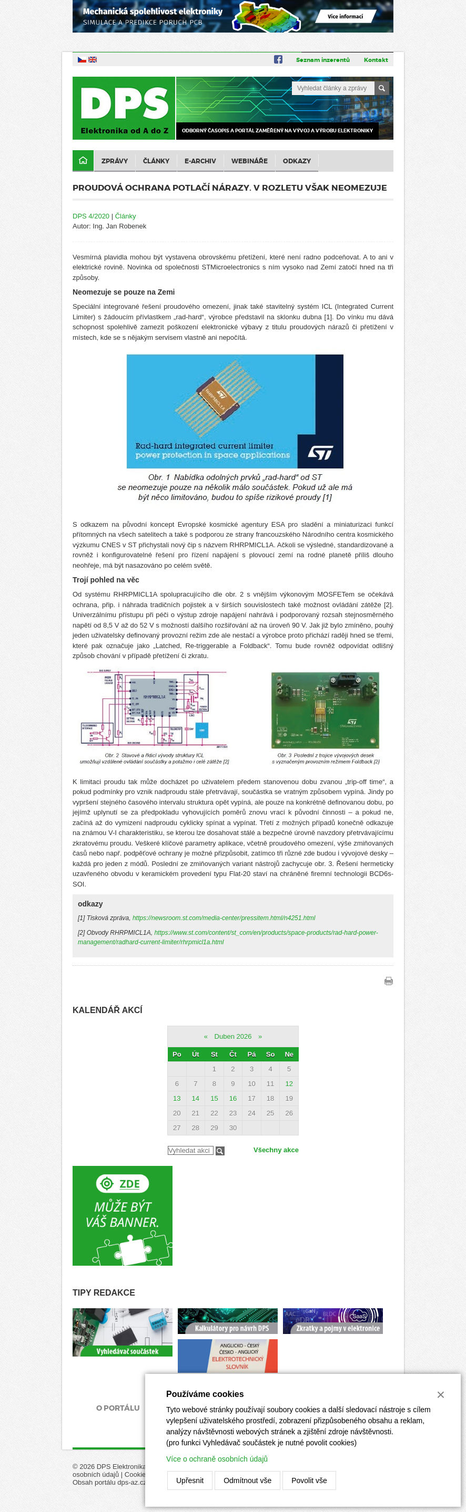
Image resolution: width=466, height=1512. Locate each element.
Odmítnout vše (247, 1480)
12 (288, 1084)
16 (233, 1098)
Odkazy (297, 161)
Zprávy (115, 161)
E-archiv (200, 161)
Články (156, 161)
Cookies (137, 1474)
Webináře (249, 161)
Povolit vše (309, 1480)
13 (176, 1098)
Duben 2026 (233, 1036)
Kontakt (376, 60)
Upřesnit (190, 1480)
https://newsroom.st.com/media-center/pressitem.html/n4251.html (224, 918)
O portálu (118, 1408)
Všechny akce (276, 1150)
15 (214, 1098)
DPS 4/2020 (91, 216)
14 (195, 1098)
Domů (83, 161)
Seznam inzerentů (323, 60)
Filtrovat (220, 1150)
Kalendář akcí (108, 1010)
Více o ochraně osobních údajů (217, 1459)
